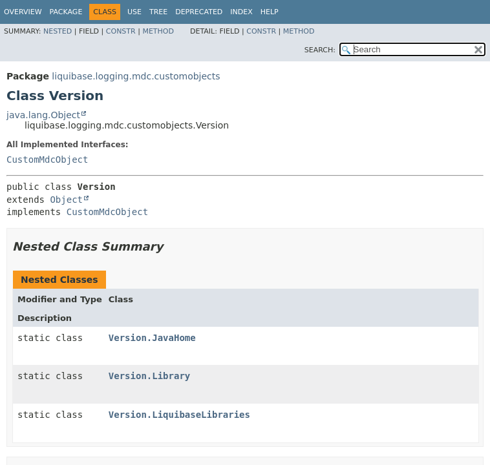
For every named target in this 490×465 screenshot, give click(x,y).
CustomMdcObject (47, 159)
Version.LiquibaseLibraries (179, 414)
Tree (158, 12)
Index (241, 12)
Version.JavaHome (152, 338)
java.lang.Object (43, 115)
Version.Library (149, 376)
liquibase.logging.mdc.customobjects (136, 76)
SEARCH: (320, 50)
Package (66, 12)
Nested (57, 31)
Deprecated (198, 12)
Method (158, 31)
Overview (23, 12)
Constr (121, 31)
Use (134, 12)
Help (270, 12)
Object (66, 199)
